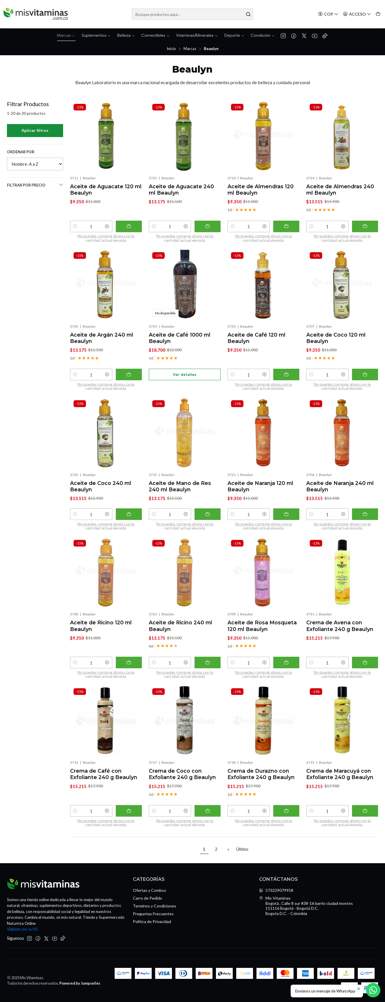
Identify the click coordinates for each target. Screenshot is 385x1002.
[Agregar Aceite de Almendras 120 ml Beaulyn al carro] (286, 226)
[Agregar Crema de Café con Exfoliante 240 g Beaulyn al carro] (129, 815)
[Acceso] (357, 14)
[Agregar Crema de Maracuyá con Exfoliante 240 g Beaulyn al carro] (365, 815)
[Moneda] (328, 14)
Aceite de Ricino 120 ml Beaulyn (101, 630)
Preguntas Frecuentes (153, 913)
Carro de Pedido (147, 898)
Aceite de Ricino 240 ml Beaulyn (180, 630)
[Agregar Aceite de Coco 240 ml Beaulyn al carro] (129, 519)
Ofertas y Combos (149, 890)
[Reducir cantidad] (75, 226)
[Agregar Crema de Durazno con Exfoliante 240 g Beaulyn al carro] (286, 815)
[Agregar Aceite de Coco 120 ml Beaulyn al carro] (365, 379)
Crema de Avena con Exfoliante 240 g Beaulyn (339, 630)
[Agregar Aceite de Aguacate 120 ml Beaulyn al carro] (129, 226)
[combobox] (192, 14)
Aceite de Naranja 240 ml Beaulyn (340, 491)
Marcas (190, 49)
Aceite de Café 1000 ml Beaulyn (179, 342)
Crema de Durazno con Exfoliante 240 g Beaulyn (261, 778)
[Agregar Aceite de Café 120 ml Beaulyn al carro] (286, 379)
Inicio (171, 49)
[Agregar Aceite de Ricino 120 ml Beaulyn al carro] (129, 667)
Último (242, 849)
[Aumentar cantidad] (107, 226)
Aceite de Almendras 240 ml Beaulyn (340, 189)
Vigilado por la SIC (22, 929)
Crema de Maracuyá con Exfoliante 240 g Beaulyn (339, 778)
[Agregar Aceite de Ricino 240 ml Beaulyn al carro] (208, 667)
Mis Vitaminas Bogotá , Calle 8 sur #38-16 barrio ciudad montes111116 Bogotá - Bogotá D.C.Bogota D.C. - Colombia (306, 906)
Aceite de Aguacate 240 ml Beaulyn (181, 189)
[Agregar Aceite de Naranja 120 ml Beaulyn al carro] (286, 519)
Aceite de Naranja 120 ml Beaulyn (260, 491)
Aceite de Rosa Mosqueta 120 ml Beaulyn (262, 630)
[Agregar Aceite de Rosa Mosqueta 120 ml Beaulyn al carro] (286, 667)
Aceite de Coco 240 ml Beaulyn (100, 491)
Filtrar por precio (35, 184)
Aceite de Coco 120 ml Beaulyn (336, 342)
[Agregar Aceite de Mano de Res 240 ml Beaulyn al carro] (208, 519)
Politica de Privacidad (152, 921)
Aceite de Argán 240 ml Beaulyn (101, 342)
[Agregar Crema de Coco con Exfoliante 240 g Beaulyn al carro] (208, 815)
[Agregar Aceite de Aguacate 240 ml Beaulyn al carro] (208, 226)
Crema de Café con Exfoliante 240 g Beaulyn (103, 778)
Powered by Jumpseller (79, 983)
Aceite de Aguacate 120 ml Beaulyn (106, 189)
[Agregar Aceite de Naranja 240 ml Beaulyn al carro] (365, 519)
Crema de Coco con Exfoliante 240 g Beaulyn (182, 778)
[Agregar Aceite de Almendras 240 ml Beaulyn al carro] (365, 226)
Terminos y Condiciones (154, 905)
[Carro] (378, 14)
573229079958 (276, 890)
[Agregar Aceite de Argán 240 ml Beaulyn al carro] (129, 379)
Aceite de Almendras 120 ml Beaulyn (261, 189)
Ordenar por (20, 152)
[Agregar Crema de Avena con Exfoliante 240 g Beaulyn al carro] (365, 667)
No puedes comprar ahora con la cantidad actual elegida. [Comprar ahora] (106, 238)
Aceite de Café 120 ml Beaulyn (256, 342)
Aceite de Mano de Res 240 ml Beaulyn (180, 491)
